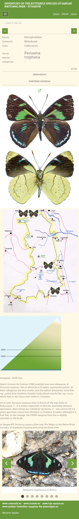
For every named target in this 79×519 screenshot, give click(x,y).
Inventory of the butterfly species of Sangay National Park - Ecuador (38, 5)
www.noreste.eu (31, 503)
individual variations (39, 81)
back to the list (12, 23)
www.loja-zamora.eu (53, 503)
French (74, 14)
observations (39, 74)
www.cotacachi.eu (11, 503)
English (65, 14)
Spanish (56, 14)
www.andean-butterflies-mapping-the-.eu (30, 506)
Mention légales (10, 513)
